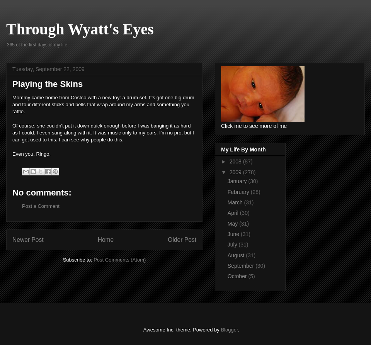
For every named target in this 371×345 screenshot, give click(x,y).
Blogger (229, 330)
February (239, 192)
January (238, 181)
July (233, 244)
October (238, 276)
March (236, 202)
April (234, 213)
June (234, 234)
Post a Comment (41, 206)
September (241, 266)
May (233, 224)
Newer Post (28, 239)
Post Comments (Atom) (120, 260)
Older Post (182, 239)
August (237, 255)
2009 (236, 172)
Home (106, 239)
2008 (236, 161)
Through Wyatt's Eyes (80, 29)
